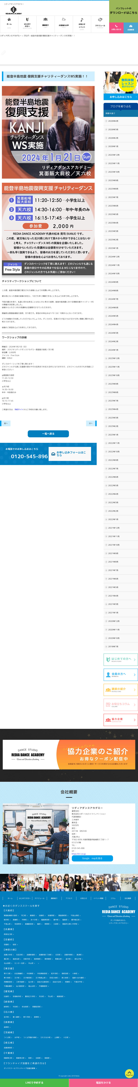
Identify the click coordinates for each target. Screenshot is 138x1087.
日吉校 (57, 955)
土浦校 (56, 1037)
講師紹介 (54, 898)
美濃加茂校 (36, 1007)
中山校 (30, 963)
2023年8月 (113, 392)
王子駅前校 (27, 978)
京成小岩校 (53, 978)
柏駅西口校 (20, 1058)
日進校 (6, 996)
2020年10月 (114, 638)
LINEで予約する (34, 1082)
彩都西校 (51, 915)
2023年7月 (113, 400)
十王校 (65, 1037)
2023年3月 (113, 417)
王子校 (16, 978)
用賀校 (67, 982)
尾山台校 (31, 986)
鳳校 (39, 924)
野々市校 (26, 1017)
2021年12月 (114, 528)
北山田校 (7, 963)
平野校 (24, 920)
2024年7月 (113, 299)
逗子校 (68, 959)
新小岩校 (65, 978)
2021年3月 (113, 604)
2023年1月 (113, 434)
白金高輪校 (18, 973)
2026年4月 (113, 121)
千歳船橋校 (8, 986)
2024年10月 (114, 273)
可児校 (15, 1007)
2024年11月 (114, 265)
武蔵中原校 (68, 955)
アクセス (69, 898)
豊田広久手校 (30, 996)
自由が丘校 (57, 982)
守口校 (23, 915)
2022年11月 (114, 443)
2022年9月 (113, 460)
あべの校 (34, 920)
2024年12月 (114, 256)
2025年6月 (113, 206)
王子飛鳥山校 (40, 978)
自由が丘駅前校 (43, 982)
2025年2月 (113, 239)
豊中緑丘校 (75, 920)
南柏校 (46, 1058)
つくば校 (7, 1037)
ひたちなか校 (45, 1037)
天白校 (41, 996)
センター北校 (19, 963)
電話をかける (103, 1082)
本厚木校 (26, 959)
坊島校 (41, 915)
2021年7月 (113, 570)
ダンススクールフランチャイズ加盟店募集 (19, 1068)
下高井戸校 (78, 982)
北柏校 (38, 1058)
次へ (90, 423)
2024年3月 (113, 333)
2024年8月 (113, 290)
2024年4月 (113, 324)
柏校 (30, 1058)
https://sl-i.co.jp (79, 854)
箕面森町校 (62, 915)
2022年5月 (113, 485)
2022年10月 (114, 451)
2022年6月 (113, 477)
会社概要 (128, 898)
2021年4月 (113, 596)
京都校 (6, 944)
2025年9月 (113, 180)
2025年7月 (113, 197)
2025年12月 (114, 155)
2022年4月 (113, 494)
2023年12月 (114, 358)
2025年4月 (113, 223)
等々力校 (7, 973)
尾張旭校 (60, 996)
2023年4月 (113, 409)
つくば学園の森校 (30, 1037)
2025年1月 (113, 248)
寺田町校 (17, 924)
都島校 (32, 915)
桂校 (14, 944)
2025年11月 (114, 163)
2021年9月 (113, 553)
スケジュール (39, 898)
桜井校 (6, 920)
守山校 (50, 996)
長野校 (6, 1027)
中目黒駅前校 (42, 973)
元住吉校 (19, 955)
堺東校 (46, 924)
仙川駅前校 (20, 986)
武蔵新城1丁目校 (45, 955)
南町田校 (65, 973)
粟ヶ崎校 (16, 1017)
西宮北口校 (8, 934)
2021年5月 (113, 587)
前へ (6, 423)
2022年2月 (113, 511)
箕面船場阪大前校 (10, 915)
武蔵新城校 (31, 955)
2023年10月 (114, 375)
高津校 (79, 955)
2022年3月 (113, 502)
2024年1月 (113, 350)
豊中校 (55, 920)
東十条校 (7, 978)
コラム (113, 898)
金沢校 (6, 1017)
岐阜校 (6, 1007)
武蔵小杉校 (8, 955)
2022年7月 (113, 468)
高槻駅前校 (29, 924)
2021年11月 (114, 536)
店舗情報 (130, 28)
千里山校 (7, 924)
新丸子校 (78, 959)
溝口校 (6, 959)
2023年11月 (114, 367)
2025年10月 (114, 172)
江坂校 (55, 924)
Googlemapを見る (92, 858)
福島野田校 (45, 920)
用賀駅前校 (8, 982)
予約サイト (18, 409)
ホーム (10, 898)
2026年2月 (113, 138)
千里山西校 (75, 915)
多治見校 (25, 1007)
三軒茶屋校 (20, 982)
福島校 (64, 920)
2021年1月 (113, 612)
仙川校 (30, 982)
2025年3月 (113, 231)
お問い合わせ (116, 28)
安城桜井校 (17, 996)
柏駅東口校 (8, 1058)
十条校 (74, 973)
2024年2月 (113, 341)
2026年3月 (113, 129)
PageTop (129, 1075)
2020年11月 (114, 629)
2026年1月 (113, 146)
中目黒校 (30, 973)
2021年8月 (113, 562)
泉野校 (36, 1017)
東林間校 (47, 959)
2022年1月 (113, 519)
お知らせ (83, 898)
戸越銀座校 (43, 986)
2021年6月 (113, 579)
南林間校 (37, 959)
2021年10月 (114, 545)
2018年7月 (113, 646)
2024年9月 (113, 282)
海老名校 (16, 959)
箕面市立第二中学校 (69, 924)
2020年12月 (114, 621)
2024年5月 (113, 316)
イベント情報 (98, 898)
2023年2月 (113, 426)
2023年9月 (113, 384)
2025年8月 (113, 189)
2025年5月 (113, 214)
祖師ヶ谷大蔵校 (78, 978)
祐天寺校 (54, 973)
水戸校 (16, 1037)
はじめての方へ (24, 898)
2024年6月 (113, 307)
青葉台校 (58, 959)
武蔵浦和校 (8, 1048)
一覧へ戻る (48, 433)
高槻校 (15, 920)
